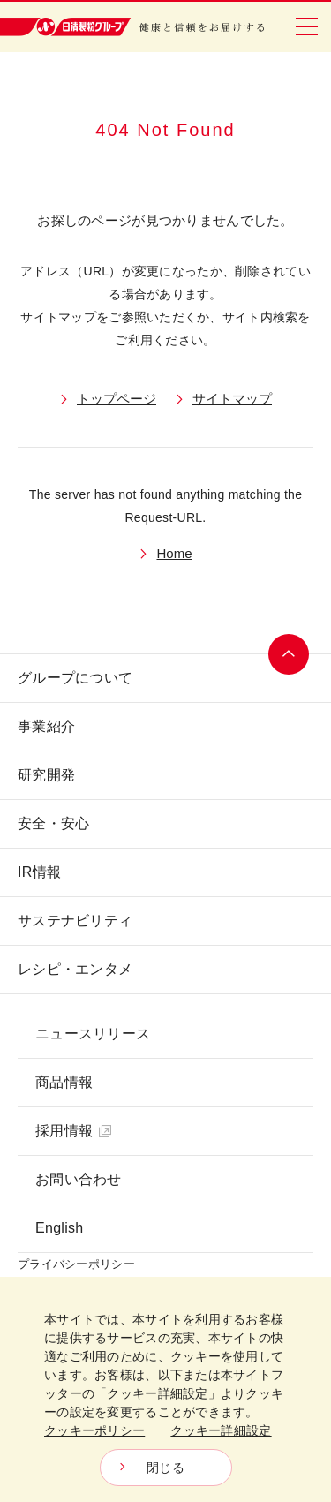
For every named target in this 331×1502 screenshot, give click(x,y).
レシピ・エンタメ (75, 969)
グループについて (75, 677)
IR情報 (39, 871)
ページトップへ (288, 654)
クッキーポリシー (94, 1430)
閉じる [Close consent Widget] (165, 1467)
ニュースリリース (92, 1033)
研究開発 (46, 774)
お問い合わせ (78, 1179)
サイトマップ (232, 398)
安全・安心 (53, 823)
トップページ (116, 398)
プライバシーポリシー (76, 1264)
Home (174, 553)
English (59, 1227)
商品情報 (64, 1082)
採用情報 (73, 1130)
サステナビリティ (75, 920)
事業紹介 (46, 726)
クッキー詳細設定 (220, 1430)
